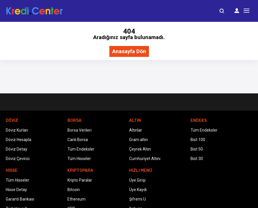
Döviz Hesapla (18, 140)
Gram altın (138, 140)
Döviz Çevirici (18, 159)
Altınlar (135, 130)
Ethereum (76, 199)
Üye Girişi (137, 180)
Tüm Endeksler (80, 149)
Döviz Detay (16, 149)
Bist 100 (198, 140)
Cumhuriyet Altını (144, 159)
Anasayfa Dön (129, 51)
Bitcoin (73, 190)
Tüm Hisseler (79, 159)
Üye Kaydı (138, 190)
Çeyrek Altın (140, 149)
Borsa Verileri (79, 130)
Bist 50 (197, 149)
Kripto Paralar (79, 180)
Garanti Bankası (20, 199)
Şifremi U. (138, 199)
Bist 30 (197, 159)
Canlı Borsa (77, 140)
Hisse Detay (16, 190)
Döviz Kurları (17, 130)
